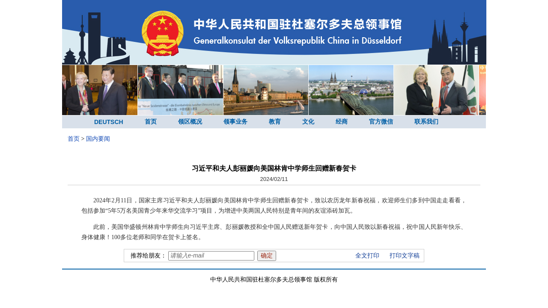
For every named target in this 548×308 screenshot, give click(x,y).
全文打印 (367, 255)
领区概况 (190, 121)
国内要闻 (98, 139)
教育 (275, 121)
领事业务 (235, 121)
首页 (151, 121)
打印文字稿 (405, 255)
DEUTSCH (108, 121)
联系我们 (426, 121)
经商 (342, 121)
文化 (308, 121)
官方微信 (381, 121)
